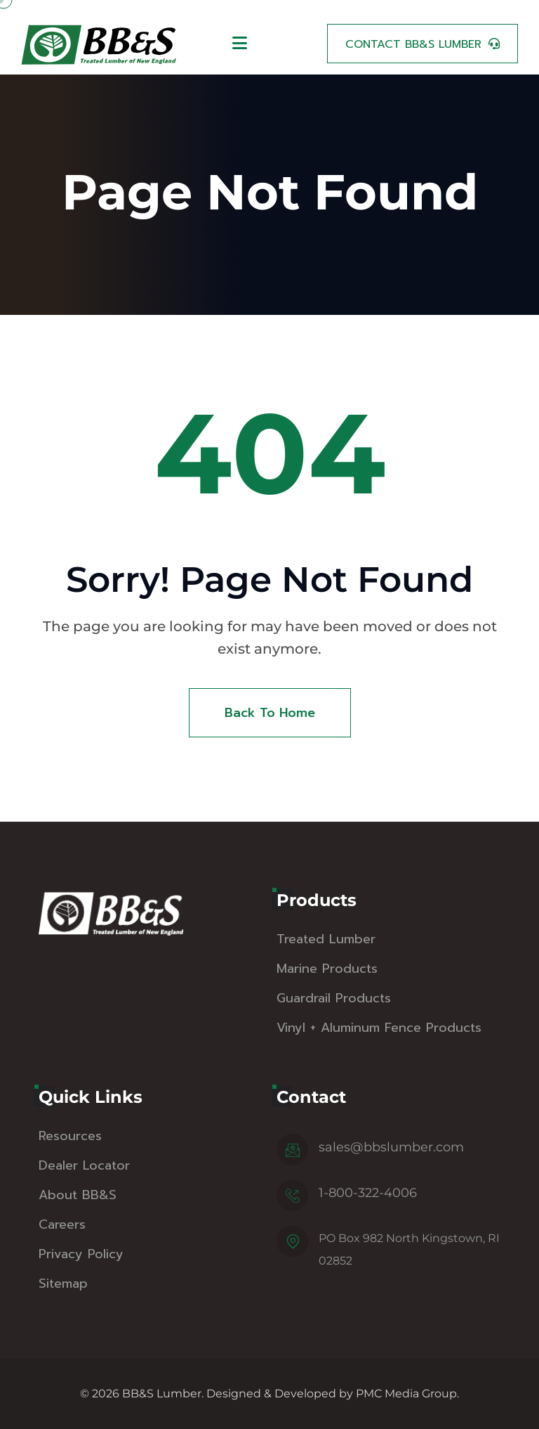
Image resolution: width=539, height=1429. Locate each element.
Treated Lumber (326, 939)
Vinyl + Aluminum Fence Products (379, 1027)
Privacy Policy (81, 1254)
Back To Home (270, 713)
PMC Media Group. (407, 1393)
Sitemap (63, 1283)
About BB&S (78, 1195)
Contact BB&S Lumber (413, 44)
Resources (70, 1136)
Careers (62, 1224)
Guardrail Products (334, 998)
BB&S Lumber (161, 1393)
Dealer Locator (84, 1165)
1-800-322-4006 (368, 1193)
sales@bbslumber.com (391, 1147)
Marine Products (327, 968)
